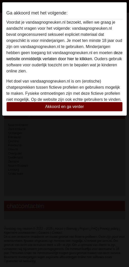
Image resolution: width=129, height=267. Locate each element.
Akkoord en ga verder (64, 106)
